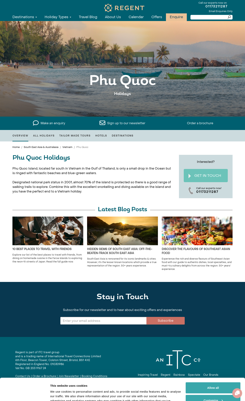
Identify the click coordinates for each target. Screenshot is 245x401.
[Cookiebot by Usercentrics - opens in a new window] (25, 393)
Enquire (176, 17)
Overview (20, 135)
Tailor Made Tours (75, 135)
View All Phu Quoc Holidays (123, 105)
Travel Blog (88, 17)
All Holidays (44, 135)
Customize (213, 377)
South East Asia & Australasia (41, 147)
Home (16, 147)
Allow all (213, 365)
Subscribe (165, 321)
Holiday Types (58, 17)
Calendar (136, 17)
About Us (113, 17)
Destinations (24, 17)
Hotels (101, 135)
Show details (59, 393)
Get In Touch (205, 175)
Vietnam (67, 147)
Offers (156, 17)
